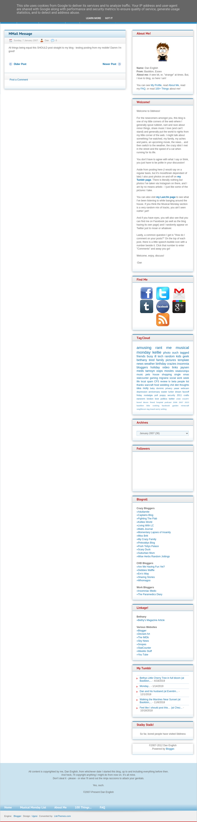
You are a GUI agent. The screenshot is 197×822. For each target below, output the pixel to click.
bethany (142, 360)
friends (141, 356)
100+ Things (162, 88)
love (157, 398)
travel (152, 409)
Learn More (93, 18)
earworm (141, 398)
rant (158, 347)
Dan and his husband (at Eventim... (159, 691)
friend (152, 402)
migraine (164, 378)
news (140, 363)
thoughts (184, 385)
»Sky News (143, 640)
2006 (175, 402)
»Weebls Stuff (144, 651)
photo (167, 352)
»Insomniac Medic (146, 590)
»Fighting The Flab (147, 518)
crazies (172, 363)
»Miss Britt (142, 535)
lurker (171, 392)
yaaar (176, 388)
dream (178, 392)
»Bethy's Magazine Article (151, 620)
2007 (181, 402)
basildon (140, 405)
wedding (164, 385)
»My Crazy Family (146, 539)
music (140, 374)
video (165, 367)
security (171, 395)
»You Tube (142, 654)
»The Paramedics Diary (149, 594)
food (156, 385)
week (186, 378)
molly (145, 388)
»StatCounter (144, 647)
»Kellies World (144, 522)
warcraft (149, 385)
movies (169, 370)
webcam (185, 388)
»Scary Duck (144, 549)
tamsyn (150, 370)
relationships (182, 371)
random (170, 356)
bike (148, 405)
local (143, 381)
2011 (179, 395)
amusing (144, 347)
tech (160, 356)
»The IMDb (143, 637)
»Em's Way (143, 573)
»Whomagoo (144, 580)
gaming (154, 378)
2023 (187, 402)
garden (175, 405)
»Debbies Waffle (145, 570)
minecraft (185, 405)
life (138, 381)
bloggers (142, 367)
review (164, 381)
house (156, 374)
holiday (155, 367)
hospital (159, 402)
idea (139, 388)
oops (159, 370)
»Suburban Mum (146, 553)
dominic (160, 388)
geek (186, 356)
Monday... (145, 686)
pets (147, 374)
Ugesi (34, 816)
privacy (168, 388)
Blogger (170, 748)
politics (164, 398)
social (173, 378)
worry (157, 409)
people (181, 381)
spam (150, 381)
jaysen (184, 367)
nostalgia (148, 395)
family (160, 360)
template (183, 360)
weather (149, 363)
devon (145, 402)
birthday (161, 363)
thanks (140, 385)
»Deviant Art (143, 633)
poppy (163, 395)
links (175, 367)
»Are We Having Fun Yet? (151, 566)
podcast (168, 402)
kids (178, 356)
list (187, 381)
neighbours (141, 409)
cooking (156, 405)
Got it (109, 18)
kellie (156, 352)
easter (164, 392)
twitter (172, 398)
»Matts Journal (145, 529)
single (177, 374)
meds (140, 370)
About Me (174, 85)
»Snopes (141, 644)
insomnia (183, 363)
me (169, 347)
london (150, 398)
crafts (186, 395)
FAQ (142, 88)
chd (172, 385)
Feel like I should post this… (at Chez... (161, 707)
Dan (47, 40)
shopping (167, 374)
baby (152, 388)
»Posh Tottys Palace (148, 546)
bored (139, 402)
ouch (175, 352)
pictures (171, 360)
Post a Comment (19, 79)
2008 (178, 399)
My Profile (156, 85)
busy (150, 356)
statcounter (143, 378)
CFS (156, 381)
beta (174, 381)
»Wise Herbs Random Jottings (153, 556)
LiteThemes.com (62, 816)
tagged (184, 352)
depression (142, 392)
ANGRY (185, 399)
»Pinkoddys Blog (146, 542)
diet (177, 385)
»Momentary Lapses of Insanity (154, 532)
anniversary (154, 392)
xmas (186, 374)
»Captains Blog (145, 515)
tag (148, 409)
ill (155, 356)
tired (152, 360)
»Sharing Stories (146, 577)
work (179, 378)
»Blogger (141, 630)
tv (169, 381)
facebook (166, 405)
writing (163, 409)
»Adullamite (143, 511)
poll (156, 395)
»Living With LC (145, 525)
